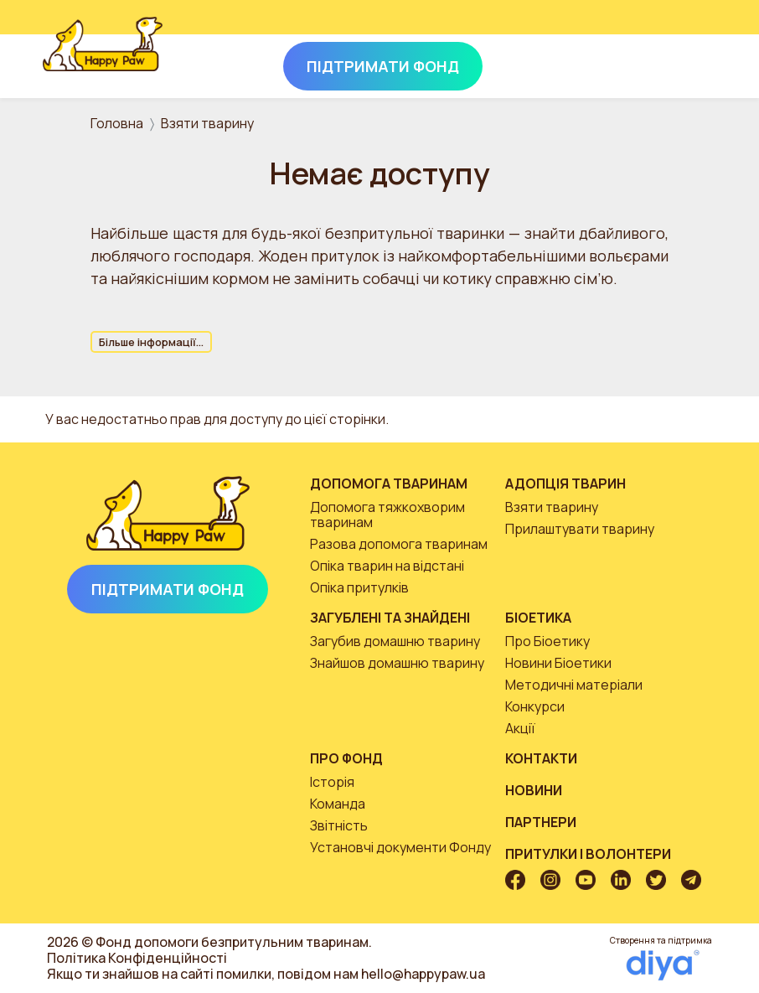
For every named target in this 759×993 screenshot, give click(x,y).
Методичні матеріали (574, 684)
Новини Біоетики (558, 663)
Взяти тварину (207, 123)
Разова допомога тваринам (399, 544)
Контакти (541, 758)
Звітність (339, 825)
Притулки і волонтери (588, 853)
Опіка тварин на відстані (387, 565)
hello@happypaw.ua (423, 974)
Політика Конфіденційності (137, 958)
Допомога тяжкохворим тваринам (387, 514)
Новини (533, 790)
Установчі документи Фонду (400, 847)
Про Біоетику (547, 641)
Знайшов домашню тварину (397, 663)
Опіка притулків (359, 587)
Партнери (540, 822)
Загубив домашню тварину (395, 641)
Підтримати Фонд (167, 589)
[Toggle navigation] (693, 62)
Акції (520, 728)
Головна (116, 123)
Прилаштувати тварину (579, 529)
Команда (337, 803)
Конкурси (535, 706)
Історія (332, 782)
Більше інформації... (151, 341)
